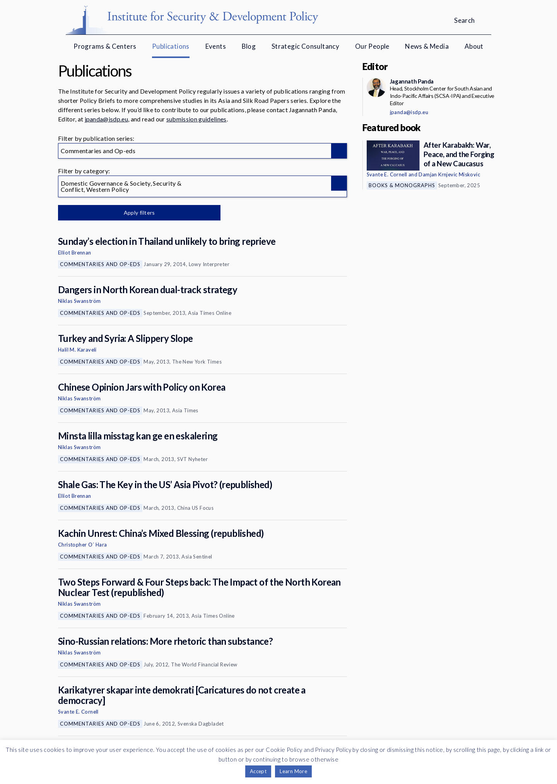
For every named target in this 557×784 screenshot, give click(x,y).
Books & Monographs (402, 185)
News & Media (427, 46)
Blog (249, 46)
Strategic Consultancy (305, 46)
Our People (372, 46)
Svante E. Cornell (78, 712)
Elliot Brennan (74, 252)
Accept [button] (258, 771)
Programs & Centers (104, 46)
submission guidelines (196, 119)
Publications (171, 46)
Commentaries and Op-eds (100, 264)
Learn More (293, 771)
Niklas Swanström (79, 301)
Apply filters (139, 212)
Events (215, 46)
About (474, 46)
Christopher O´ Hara (82, 544)
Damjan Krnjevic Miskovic (449, 174)
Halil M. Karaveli (77, 350)
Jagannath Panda (412, 81)
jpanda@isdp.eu (106, 119)
